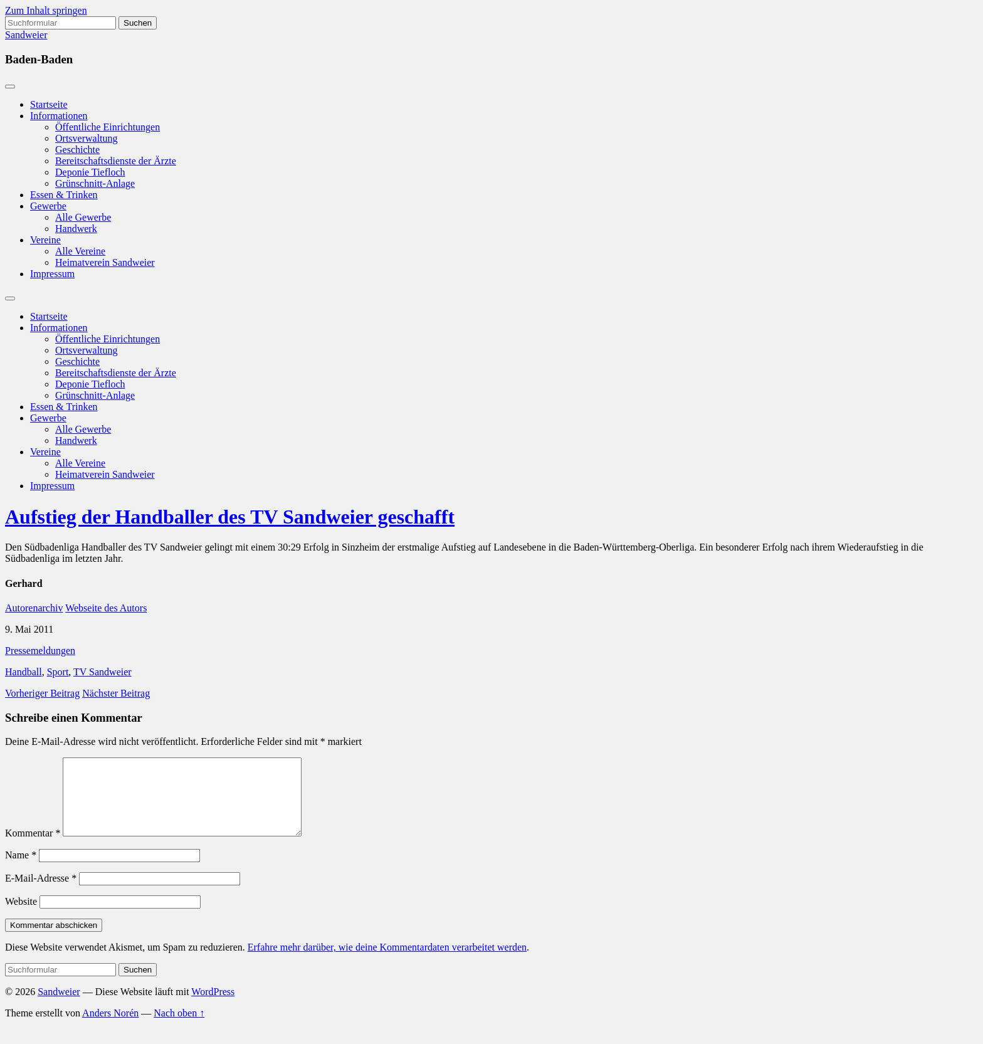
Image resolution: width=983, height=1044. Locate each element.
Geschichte (77, 149)
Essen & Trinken (64, 194)
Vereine (45, 240)
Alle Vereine (80, 251)
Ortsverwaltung (86, 138)
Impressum (52, 273)
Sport (58, 672)
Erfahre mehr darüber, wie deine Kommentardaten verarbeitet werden (387, 962)
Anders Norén (110, 1028)
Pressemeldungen (40, 650)
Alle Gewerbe (83, 217)
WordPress (212, 1006)
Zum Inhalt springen (46, 10)
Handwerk (76, 228)
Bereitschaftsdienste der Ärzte (115, 161)
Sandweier (26, 34)
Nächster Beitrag (116, 693)
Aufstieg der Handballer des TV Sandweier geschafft (230, 516)
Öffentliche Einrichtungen (107, 127)
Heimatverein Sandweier (105, 262)
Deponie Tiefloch (90, 172)
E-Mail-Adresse (40, 893)
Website (21, 916)
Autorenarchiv (34, 608)
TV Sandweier (102, 672)
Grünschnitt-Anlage (95, 183)
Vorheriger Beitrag (42, 693)
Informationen (59, 115)
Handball (23, 672)
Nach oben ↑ (179, 1028)
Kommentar (32, 848)
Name (20, 870)
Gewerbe (48, 206)
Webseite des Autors (106, 608)
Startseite (49, 104)
